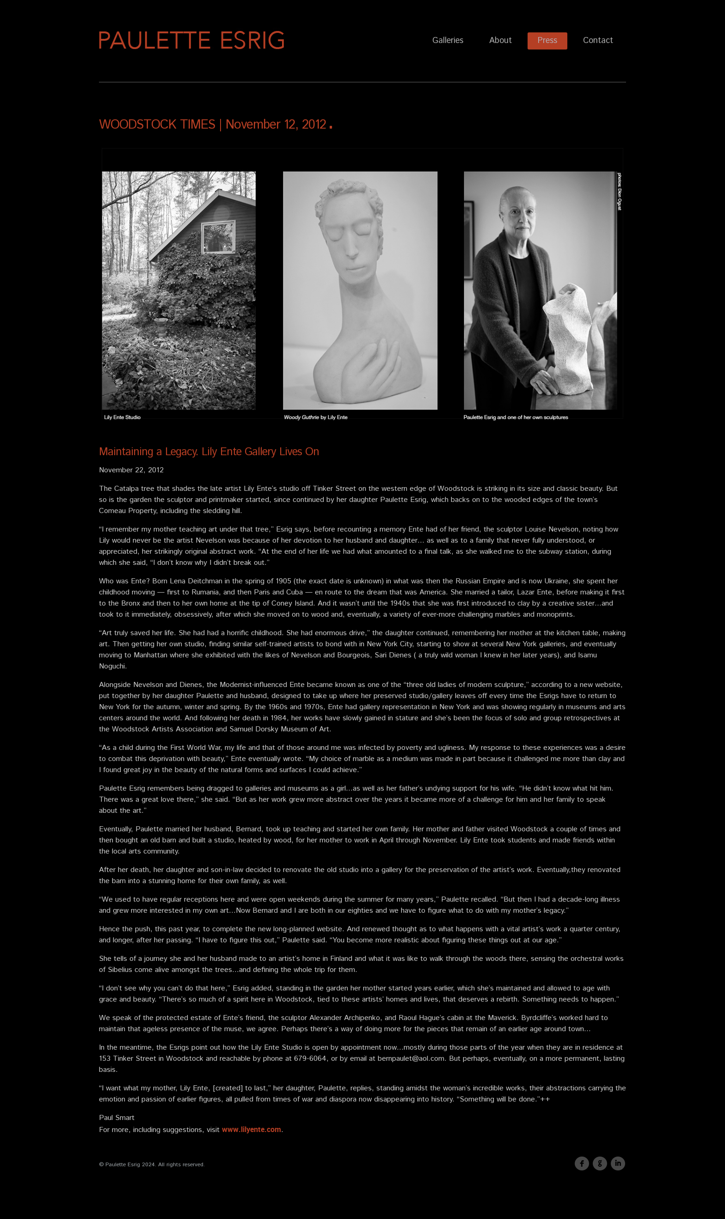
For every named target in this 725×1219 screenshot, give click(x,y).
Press (547, 41)
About (500, 41)
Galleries (447, 41)
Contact (598, 41)
